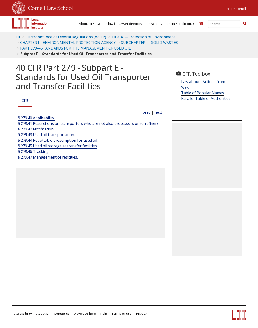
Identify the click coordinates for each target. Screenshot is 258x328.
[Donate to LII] (201, 23)
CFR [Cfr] (25, 100)
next (158, 112)
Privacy (141, 313)
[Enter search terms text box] (224, 24)
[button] (244, 23)
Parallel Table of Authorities (205, 98)
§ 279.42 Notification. (36, 129)
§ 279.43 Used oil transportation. (46, 134)
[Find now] (244, 24)
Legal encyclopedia (161, 24)
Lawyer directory (130, 24)
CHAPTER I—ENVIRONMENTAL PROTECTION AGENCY (68, 42)
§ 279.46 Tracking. (33, 151)
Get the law (105, 24)
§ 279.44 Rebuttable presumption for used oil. (58, 140)
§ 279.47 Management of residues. (48, 157)
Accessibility (23, 313)
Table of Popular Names (202, 92)
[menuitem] (85, 23)
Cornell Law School (49, 7)
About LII (85, 24)
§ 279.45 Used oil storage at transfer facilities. (57, 145)
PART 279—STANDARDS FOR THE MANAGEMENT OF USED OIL (75, 48)
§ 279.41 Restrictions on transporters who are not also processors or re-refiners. (88, 123)
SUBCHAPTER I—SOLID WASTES (149, 42)
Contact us (62, 313)
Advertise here (85, 313)
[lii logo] (30, 23)
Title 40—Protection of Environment (143, 37)
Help (103, 313)
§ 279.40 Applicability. (36, 117)
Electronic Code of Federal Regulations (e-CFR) (65, 37)
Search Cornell (236, 9)
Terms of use (122, 313)
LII (18, 37)
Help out (185, 24)
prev (146, 112)
